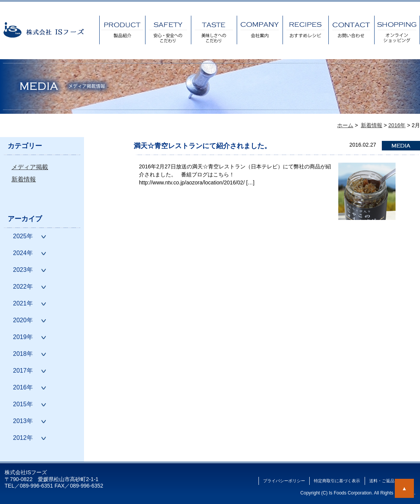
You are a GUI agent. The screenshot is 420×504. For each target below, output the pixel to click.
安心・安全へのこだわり (168, 30)
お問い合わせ (351, 30)
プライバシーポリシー (284, 480)
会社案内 (260, 30)
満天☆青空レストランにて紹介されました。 (202, 146)
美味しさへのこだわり (214, 30)
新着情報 (23, 179)
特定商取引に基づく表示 (337, 480)
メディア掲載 (29, 167)
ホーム (345, 125)
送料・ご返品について (390, 480)
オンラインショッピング (397, 30)
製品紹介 (122, 30)
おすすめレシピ (305, 30)
